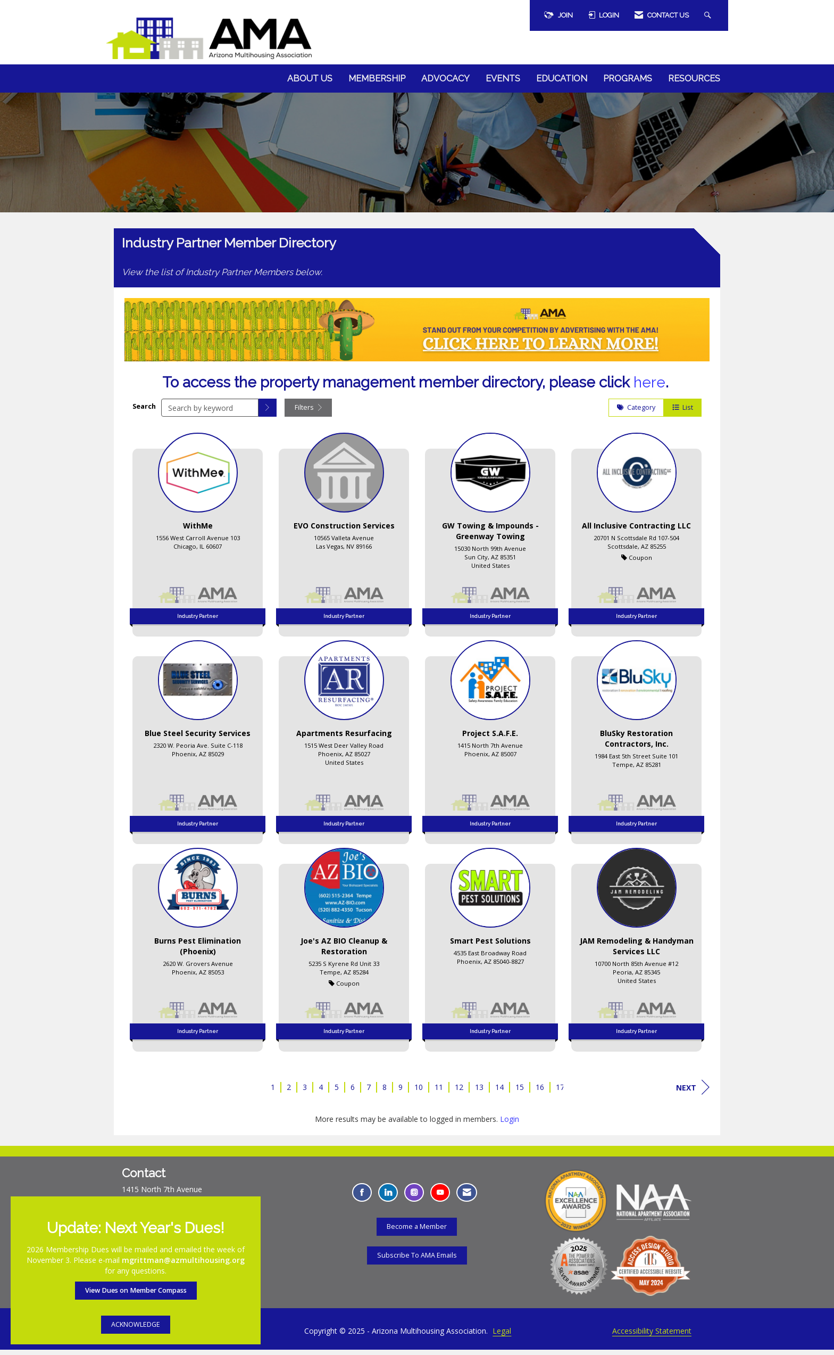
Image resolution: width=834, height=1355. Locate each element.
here (649, 387)
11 (439, 1092)
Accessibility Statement (651, 1336)
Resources (694, 78)
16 (540, 1092)
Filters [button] (308, 412)
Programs (627, 78)
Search (144, 411)
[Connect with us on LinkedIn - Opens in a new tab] (388, 1197)
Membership (376, 78)
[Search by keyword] (209, 413)
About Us (309, 78)
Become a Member (417, 1231)
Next (693, 1092)
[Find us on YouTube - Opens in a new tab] (440, 1197)
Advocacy (445, 78)
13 (479, 1092)
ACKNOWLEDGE (135, 1324)
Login (509, 1124)
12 (459, 1092)
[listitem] (197, 536)
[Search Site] (709, 15)
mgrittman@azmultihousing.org (183, 1260)
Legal (502, 1336)
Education (561, 78)
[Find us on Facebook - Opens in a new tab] (362, 1197)
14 (499, 1092)
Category (636, 412)
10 (418, 1092)
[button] (267, 413)
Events (503, 78)
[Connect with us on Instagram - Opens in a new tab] (414, 1197)
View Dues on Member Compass (136, 1290)
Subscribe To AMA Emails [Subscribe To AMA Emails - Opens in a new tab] (417, 1260)
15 (519, 1092)
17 (560, 1092)
